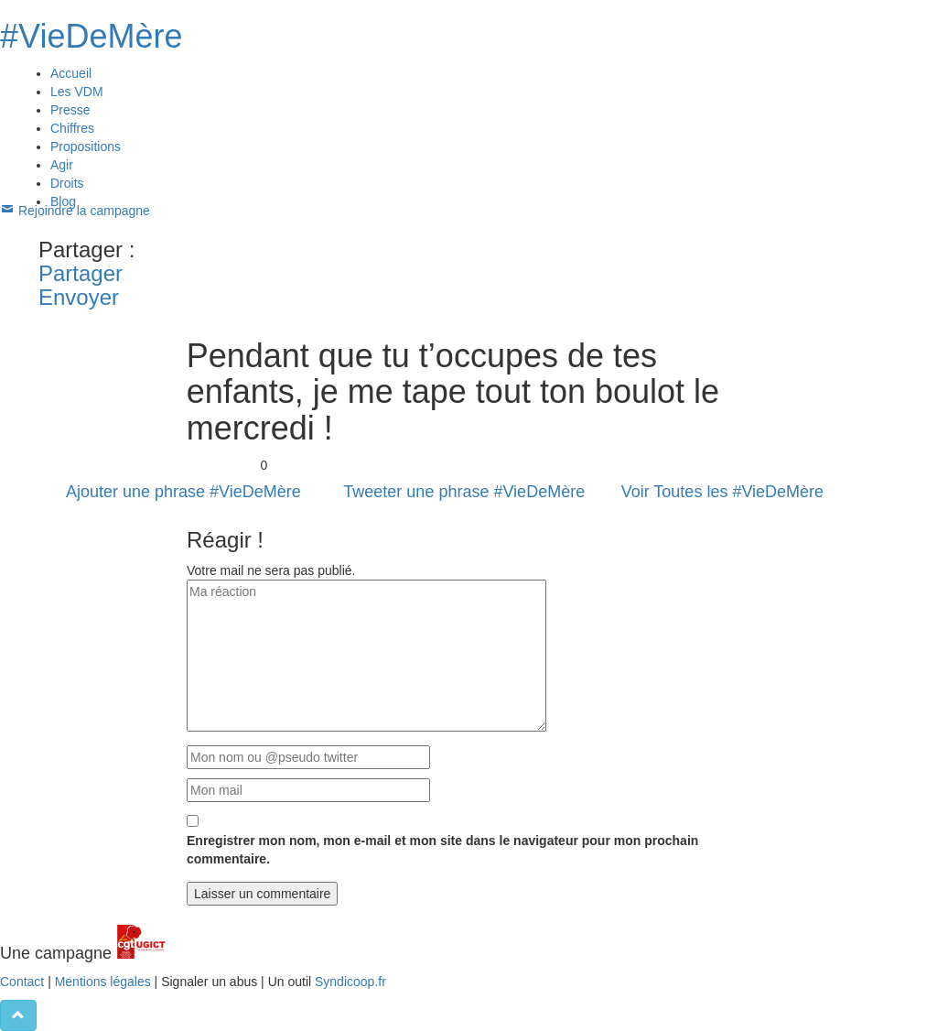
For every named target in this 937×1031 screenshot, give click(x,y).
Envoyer (78, 297)
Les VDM (76, 91)
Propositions (85, 146)
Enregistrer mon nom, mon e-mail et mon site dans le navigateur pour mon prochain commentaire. (442, 850)
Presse (70, 110)
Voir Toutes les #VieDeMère (722, 492)
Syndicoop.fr (350, 981)
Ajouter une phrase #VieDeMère (183, 492)
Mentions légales (103, 981)
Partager (80, 273)
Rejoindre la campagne (78, 210)
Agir (61, 164)
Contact (22, 981)
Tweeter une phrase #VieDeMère (464, 492)
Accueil (71, 73)
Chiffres (72, 128)
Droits (67, 183)
